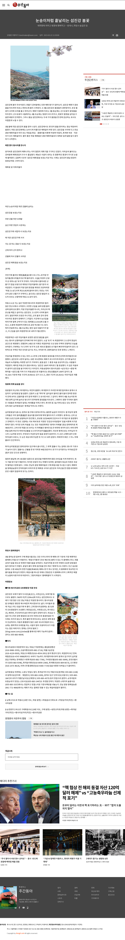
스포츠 (60, 898)
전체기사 (61, 902)
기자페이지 (95, 898)
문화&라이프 (62, 895)
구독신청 (111, 891)
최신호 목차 (95, 891)
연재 (92, 888)
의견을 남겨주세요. (14, 757)
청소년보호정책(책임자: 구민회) (71, 925)
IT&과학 (77, 895)
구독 (30, 718)
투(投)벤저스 (91, 80)
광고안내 (111, 895)
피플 (76, 898)
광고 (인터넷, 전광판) (21, 925)
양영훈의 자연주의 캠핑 (15, 718)
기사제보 (111, 888)
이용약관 (45, 925)
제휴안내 (31, 925)
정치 (59, 888)
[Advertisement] (31, 186)
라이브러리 (95, 895)
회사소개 (10, 925)
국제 (76, 891)
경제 (76, 888)
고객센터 (38, 925)
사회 (59, 891)
